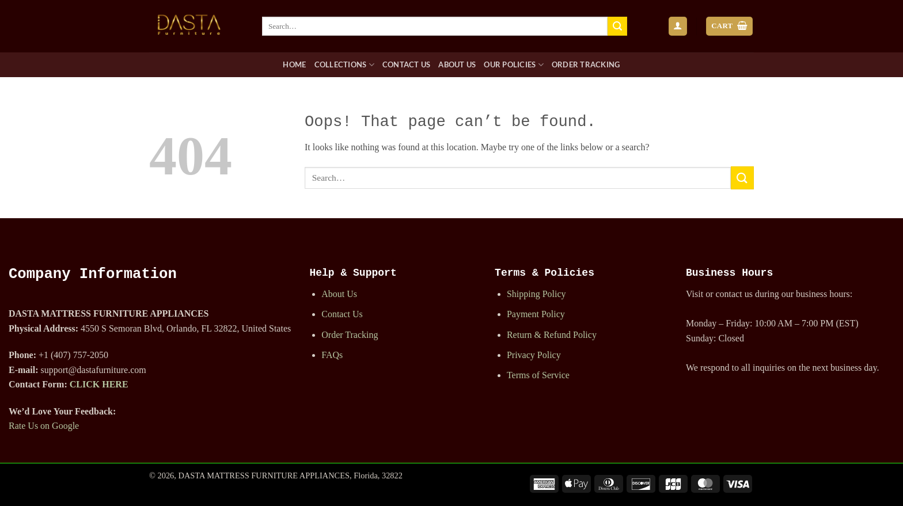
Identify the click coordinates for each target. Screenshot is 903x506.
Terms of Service (538, 375)
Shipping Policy (536, 294)
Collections (344, 64)
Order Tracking (586, 64)
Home (294, 64)
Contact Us (406, 64)
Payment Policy (536, 314)
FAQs (332, 355)
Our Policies (514, 64)
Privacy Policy (534, 355)
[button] (678, 26)
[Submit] (617, 26)
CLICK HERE (99, 384)
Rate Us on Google (44, 426)
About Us (457, 64)
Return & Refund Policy (552, 335)
